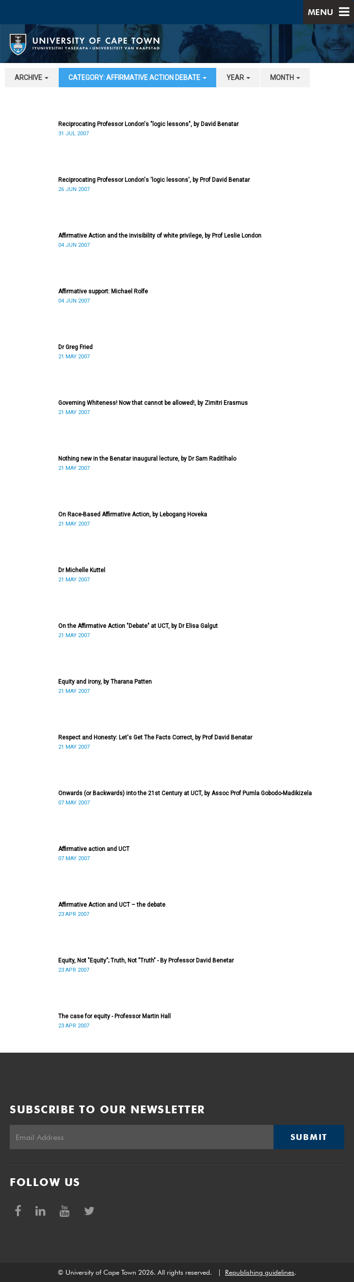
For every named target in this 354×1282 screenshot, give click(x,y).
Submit (308, 1137)
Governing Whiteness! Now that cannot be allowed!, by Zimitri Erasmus (153, 403)
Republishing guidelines (259, 1272)
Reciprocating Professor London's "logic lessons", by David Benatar (148, 124)
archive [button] (31, 77)
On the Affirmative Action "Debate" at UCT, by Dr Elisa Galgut (138, 626)
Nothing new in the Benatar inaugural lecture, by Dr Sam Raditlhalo (147, 458)
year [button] (238, 77)
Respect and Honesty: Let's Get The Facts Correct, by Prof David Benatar (155, 737)
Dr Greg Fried (75, 347)
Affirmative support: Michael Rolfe (103, 291)
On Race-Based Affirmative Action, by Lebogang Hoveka (132, 514)
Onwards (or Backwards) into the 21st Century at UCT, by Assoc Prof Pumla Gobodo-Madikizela (185, 793)
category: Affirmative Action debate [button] (137, 77)
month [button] (285, 77)
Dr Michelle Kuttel (81, 570)
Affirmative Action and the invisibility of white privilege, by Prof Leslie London (159, 235)
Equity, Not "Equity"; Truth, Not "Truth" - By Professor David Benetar (146, 960)
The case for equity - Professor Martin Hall (114, 1016)
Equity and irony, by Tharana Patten (105, 681)
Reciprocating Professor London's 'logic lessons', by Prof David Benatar (154, 179)
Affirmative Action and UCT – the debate (111, 904)
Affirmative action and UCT (93, 849)
